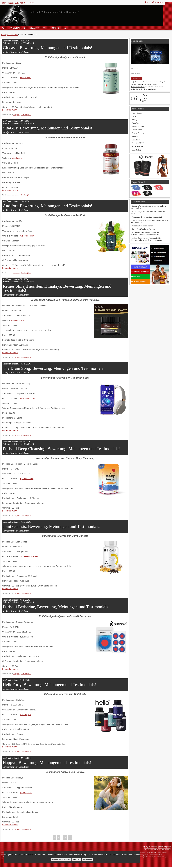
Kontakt (162, 849)
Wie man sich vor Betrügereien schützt (147, 217)
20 (65, 837)
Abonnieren (136, 79)
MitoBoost (136, 140)
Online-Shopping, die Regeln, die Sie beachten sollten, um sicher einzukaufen (146, 239)
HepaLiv (135, 116)
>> (70, 837)
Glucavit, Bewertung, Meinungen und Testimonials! (47, 47)
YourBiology (137, 150)
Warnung (15, 28)
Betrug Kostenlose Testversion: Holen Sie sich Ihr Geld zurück (149, 221)
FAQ (151, 849)
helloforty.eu (25, 714)
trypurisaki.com (26, 478)
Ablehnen (76, 859)
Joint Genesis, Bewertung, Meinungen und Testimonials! (52, 526)
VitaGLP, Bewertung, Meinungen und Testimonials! (47, 128)
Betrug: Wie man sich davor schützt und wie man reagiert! (148, 207)
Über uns (156, 849)
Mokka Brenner (138, 126)
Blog (52, 28)
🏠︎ (3, 28)
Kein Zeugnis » (26, 115)
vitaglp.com (17, 158)
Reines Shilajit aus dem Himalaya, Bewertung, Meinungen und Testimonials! (57, 288)
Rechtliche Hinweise (150, 847)
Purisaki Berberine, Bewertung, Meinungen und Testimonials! (56, 606)
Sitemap (168, 849)
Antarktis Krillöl (138, 143)
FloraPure (135, 123)
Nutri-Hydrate (137, 146)
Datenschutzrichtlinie (137, 87)
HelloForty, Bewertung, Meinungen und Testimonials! (49, 684)
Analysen (16, 115)
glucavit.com (25, 77)
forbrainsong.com (27, 398)
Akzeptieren (87, 859)
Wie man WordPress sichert (142, 226)
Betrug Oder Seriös (18, 2)
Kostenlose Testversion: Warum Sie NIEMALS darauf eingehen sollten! (145, 233)
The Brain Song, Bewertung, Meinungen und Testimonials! (54, 368)
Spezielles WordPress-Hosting (143, 229)
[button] (24, 27)
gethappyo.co (26, 792)
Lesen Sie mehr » (10, 110)
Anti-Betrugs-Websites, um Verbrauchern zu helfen (148, 212)
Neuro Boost (136, 113)
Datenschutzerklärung (164, 847)
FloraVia (135, 136)
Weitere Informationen (61, 859)
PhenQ (134, 120)
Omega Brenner (138, 133)
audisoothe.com (27, 236)
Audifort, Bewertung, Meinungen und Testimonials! (47, 205)
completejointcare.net (29, 556)
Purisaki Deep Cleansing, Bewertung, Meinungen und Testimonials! (61, 448)
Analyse (35, 28)
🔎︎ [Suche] (65, 28)
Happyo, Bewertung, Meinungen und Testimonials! (47, 762)
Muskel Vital (137, 130)
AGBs (147, 849)
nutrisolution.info (18, 320)
